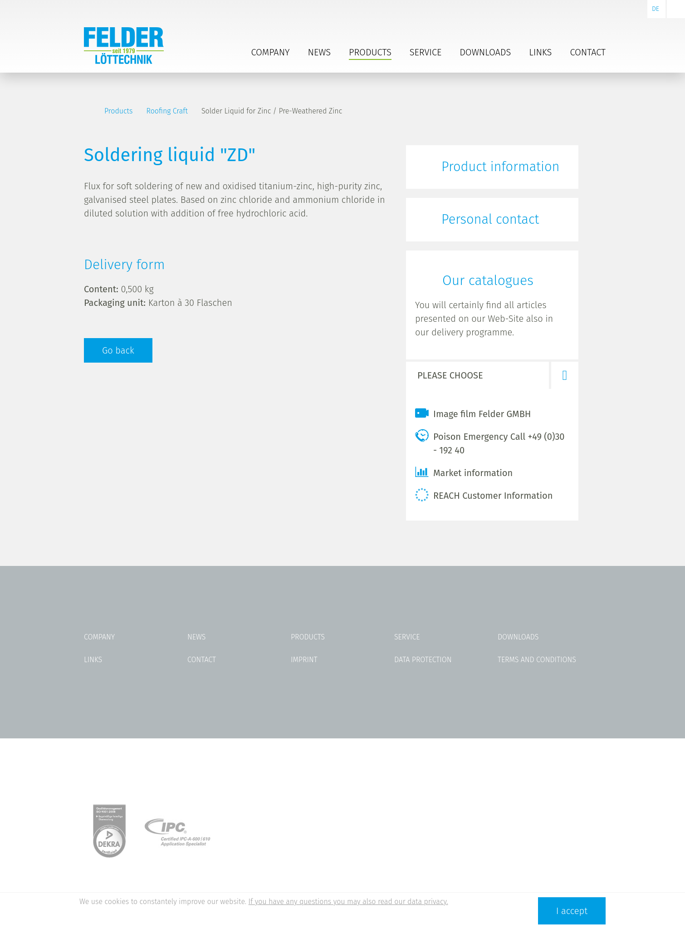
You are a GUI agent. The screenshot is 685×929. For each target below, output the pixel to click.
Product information (500, 167)
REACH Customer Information (484, 494)
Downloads (485, 52)
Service (426, 52)
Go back (118, 350)
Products (370, 52)
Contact (588, 52)
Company (270, 52)
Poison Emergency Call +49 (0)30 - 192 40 (490, 442)
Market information (464, 472)
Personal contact (490, 219)
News (319, 52)
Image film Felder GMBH (473, 413)
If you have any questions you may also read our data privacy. (348, 901)
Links (540, 52)
